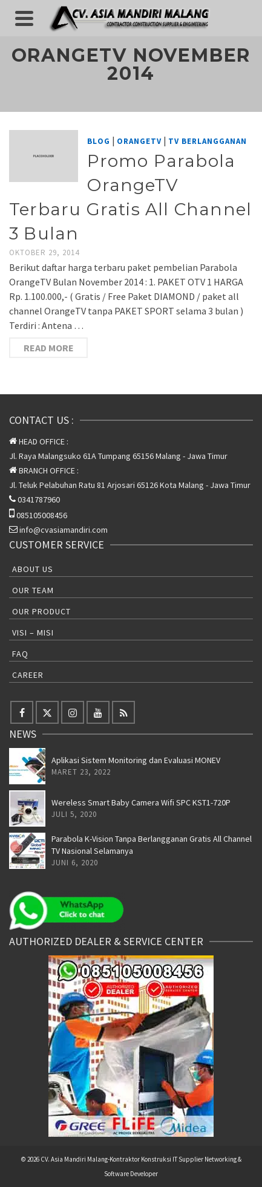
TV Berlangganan (207, 141)
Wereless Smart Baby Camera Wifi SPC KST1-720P (141, 802)
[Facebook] (21, 712)
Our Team (33, 590)
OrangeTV (139, 141)
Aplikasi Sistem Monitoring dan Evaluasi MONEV (135, 760)
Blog (98, 141)
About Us (32, 569)
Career (28, 674)
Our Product (41, 611)
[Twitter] (47, 712)
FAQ (20, 653)
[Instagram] (72, 712)
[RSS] (123, 712)
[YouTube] (98, 712)
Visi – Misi (33, 632)
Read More (49, 348)
